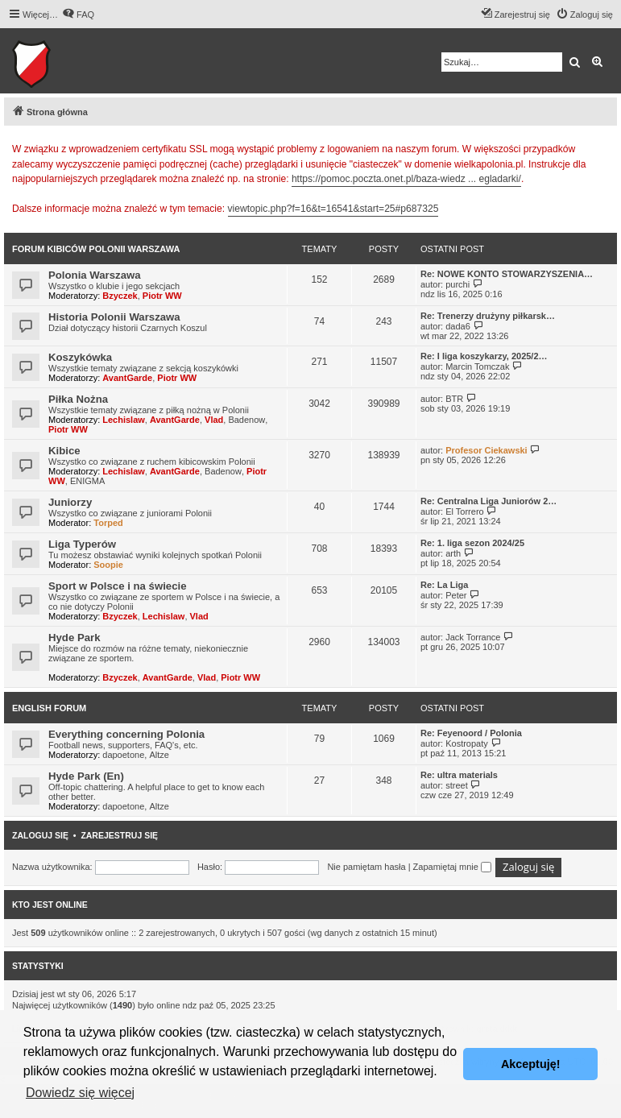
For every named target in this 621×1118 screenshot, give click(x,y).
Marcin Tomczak (477, 366)
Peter (455, 595)
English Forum (49, 708)
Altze (158, 755)
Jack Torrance (472, 637)
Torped (107, 523)
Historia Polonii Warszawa (114, 317)
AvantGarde (127, 378)
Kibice (64, 451)
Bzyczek (119, 295)
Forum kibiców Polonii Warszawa (96, 249)
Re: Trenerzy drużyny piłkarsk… (487, 316)
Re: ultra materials (459, 775)
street (456, 785)
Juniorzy (70, 502)
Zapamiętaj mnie (452, 867)
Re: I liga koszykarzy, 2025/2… (484, 356)
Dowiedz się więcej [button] (80, 1092)
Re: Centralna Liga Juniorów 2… (488, 501)
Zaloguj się (40, 835)
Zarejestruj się (119, 835)
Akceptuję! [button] (531, 1064)
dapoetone (123, 755)
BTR (454, 399)
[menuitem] (78, 14)
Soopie (108, 564)
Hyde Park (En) (86, 776)
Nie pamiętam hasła (366, 867)
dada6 (457, 326)
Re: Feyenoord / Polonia (471, 733)
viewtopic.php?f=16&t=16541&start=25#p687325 (333, 208)
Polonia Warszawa (94, 275)
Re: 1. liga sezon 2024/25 (472, 543)
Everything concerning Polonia (126, 734)
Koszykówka (80, 357)
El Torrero (464, 511)
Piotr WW (162, 295)
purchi (457, 284)
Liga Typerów (82, 544)
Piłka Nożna (78, 399)
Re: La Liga (444, 585)
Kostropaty (466, 743)
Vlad (214, 419)
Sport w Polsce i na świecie (117, 586)
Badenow (246, 419)
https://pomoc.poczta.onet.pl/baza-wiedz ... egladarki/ (406, 178)
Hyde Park (74, 637)
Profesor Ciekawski (486, 450)
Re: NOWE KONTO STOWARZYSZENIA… (506, 274)
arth (453, 553)
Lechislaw (123, 419)
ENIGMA (87, 481)
